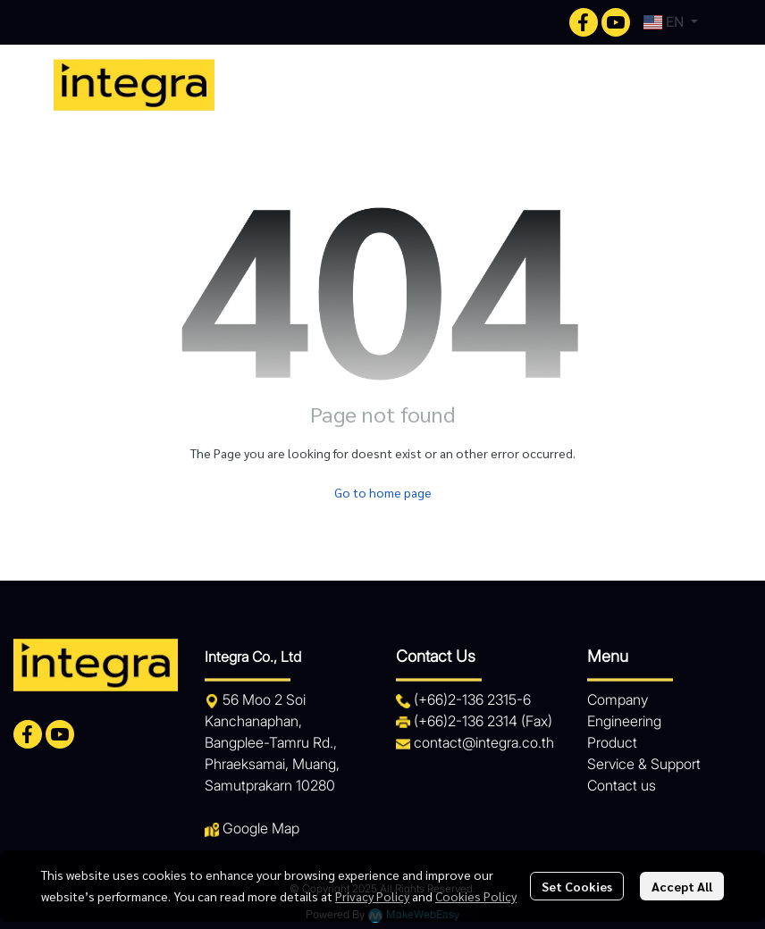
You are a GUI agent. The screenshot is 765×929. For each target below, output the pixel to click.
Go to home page (383, 492)
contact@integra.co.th (484, 742)
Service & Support (644, 764)
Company (617, 699)
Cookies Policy (476, 896)
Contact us (621, 785)
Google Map (261, 828)
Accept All (682, 886)
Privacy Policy (372, 896)
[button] (670, 22)
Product (612, 742)
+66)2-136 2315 (467, 699)
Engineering (624, 721)
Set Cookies (577, 886)
